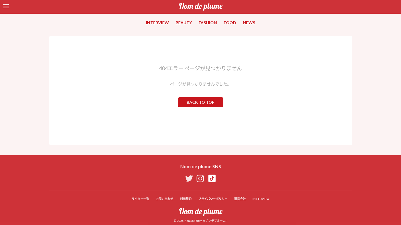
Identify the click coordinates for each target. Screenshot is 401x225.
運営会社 (240, 199)
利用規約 (186, 199)
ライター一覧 (140, 199)
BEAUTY (184, 22)
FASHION (208, 22)
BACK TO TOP (201, 102)
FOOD (230, 22)
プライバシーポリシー (212, 199)
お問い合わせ (164, 199)
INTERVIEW (157, 22)
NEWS (249, 22)
